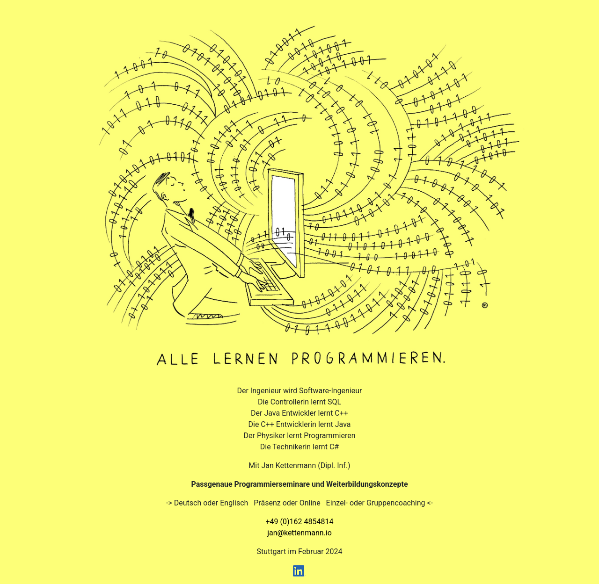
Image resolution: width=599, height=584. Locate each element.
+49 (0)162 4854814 (300, 521)
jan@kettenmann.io (299, 532)
